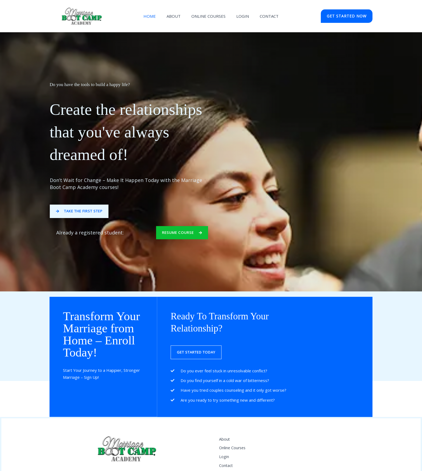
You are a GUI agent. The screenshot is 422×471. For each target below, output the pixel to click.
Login (224, 463)
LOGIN (240, 16)
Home (155, 16)
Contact (263, 16)
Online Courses (233, 452)
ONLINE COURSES (208, 16)
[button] (346, 16)
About (176, 16)
